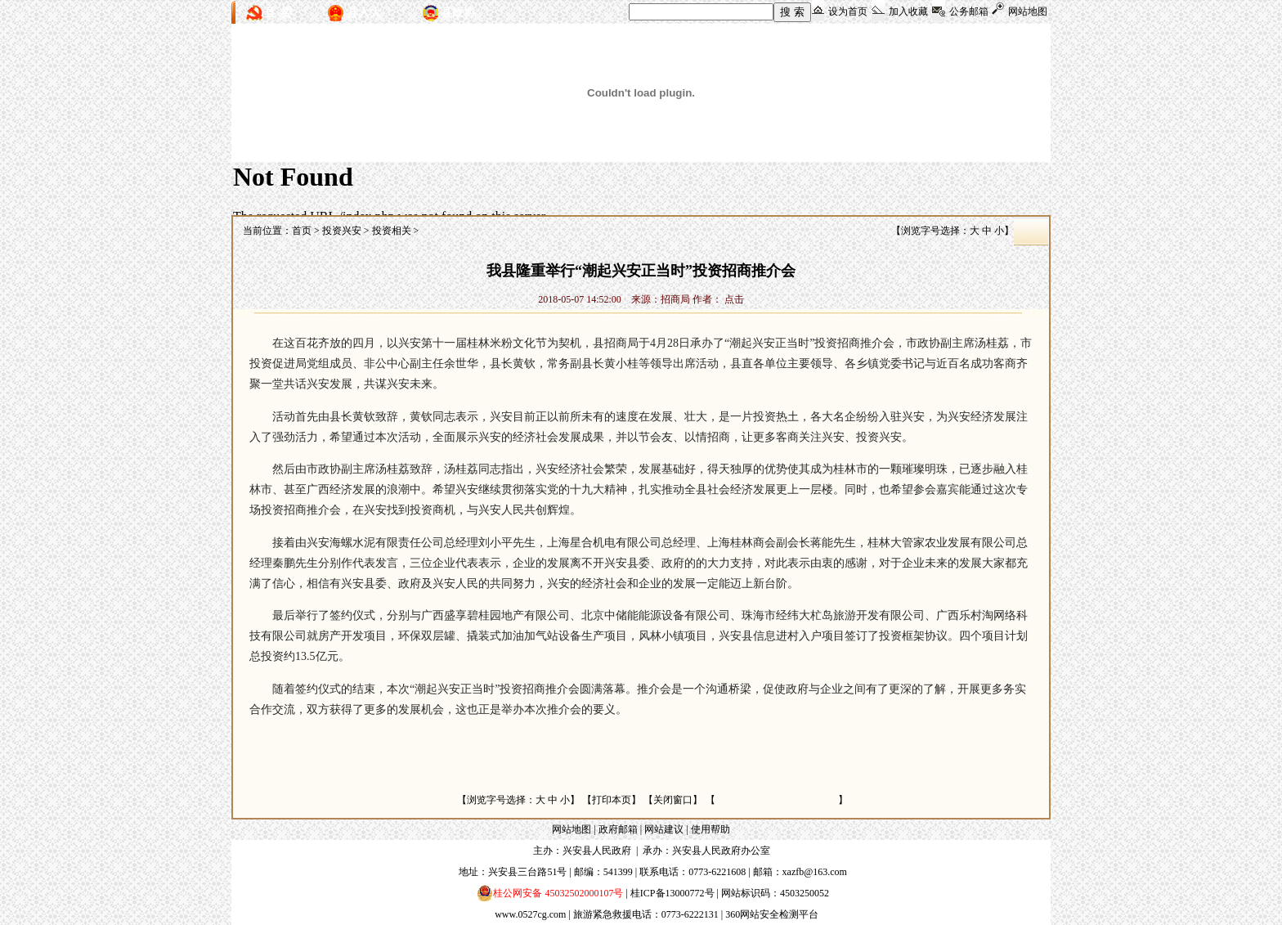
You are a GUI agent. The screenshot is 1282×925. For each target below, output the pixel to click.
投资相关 (391, 230)
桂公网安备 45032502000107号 (550, 893)
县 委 (278, 13)
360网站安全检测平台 (771, 914)
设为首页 (847, 11)
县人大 (364, 13)
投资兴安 (341, 230)
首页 (302, 230)
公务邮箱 (968, 11)
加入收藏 (908, 11)
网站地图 (1027, 11)
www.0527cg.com (530, 914)
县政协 (458, 13)
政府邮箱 (618, 829)
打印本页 (611, 800)
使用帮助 (710, 829)
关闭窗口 (673, 800)
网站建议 (664, 829)
